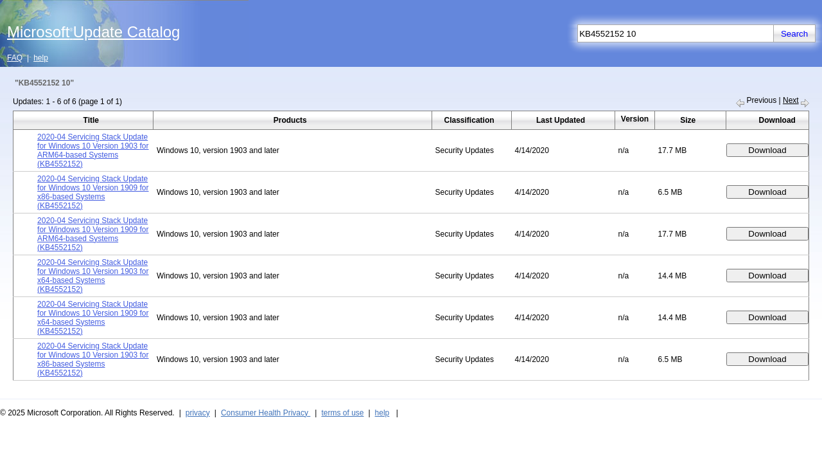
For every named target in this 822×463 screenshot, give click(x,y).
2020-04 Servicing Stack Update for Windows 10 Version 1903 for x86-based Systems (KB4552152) (92, 359)
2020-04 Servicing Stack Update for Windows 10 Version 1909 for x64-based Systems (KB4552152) (92, 318)
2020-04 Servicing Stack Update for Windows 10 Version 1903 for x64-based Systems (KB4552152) (92, 276)
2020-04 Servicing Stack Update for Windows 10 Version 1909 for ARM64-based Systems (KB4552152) (92, 234)
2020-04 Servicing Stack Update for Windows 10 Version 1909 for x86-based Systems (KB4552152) (92, 192)
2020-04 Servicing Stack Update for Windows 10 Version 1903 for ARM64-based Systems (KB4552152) (92, 150)
